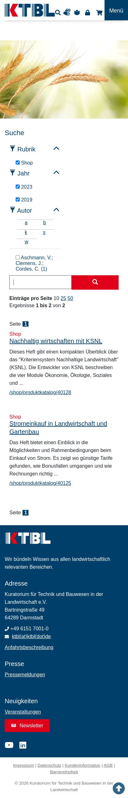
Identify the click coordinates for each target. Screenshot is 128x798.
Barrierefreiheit (64, 772)
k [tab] (26, 232)
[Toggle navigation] (116, 10)
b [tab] (44, 222)
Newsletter (27, 726)
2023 (24, 187)
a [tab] (26, 222)
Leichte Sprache (78, 12)
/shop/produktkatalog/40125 (40, 483)
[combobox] (40, 282)
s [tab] (44, 232)
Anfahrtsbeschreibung (29, 647)
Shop (98, 12)
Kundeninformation (82, 765)
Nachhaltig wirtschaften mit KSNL (55, 341)
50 (70, 298)
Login (87, 12)
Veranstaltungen (23, 711)
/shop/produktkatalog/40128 (40, 392)
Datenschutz (49, 765)
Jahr (24, 173)
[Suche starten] (95, 282)
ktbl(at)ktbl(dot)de (31, 636)
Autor (24, 210)
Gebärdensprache (68, 12)
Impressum (23, 765)
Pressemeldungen (25, 674)
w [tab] (26, 241)
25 (63, 298)
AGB (108, 765)
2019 (24, 199)
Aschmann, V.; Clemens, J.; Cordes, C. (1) (34, 263)
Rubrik (27, 149)
